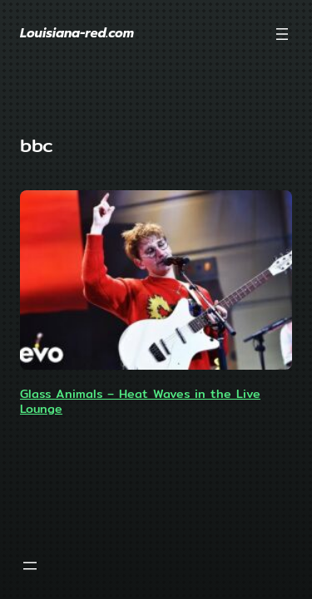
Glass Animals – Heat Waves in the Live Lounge (140, 400)
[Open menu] (282, 34)
